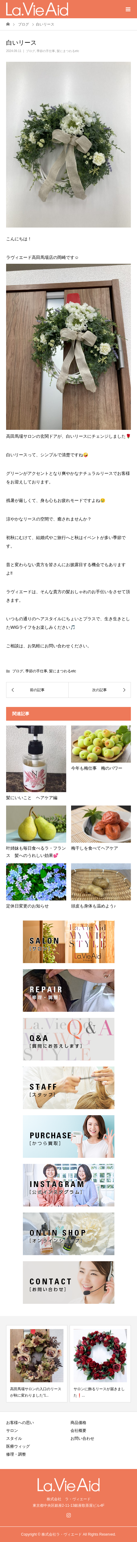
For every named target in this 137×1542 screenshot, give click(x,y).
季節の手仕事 (46, 51)
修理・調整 (16, 1454)
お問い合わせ (82, 1438)
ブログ (30, 51)
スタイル (14, 1438)
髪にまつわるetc (68, 51)
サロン (12, 1430)
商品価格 (78, 1422)
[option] (36, 1363)
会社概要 (78, 1430)
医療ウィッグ (18, 1446)
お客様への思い (20, 1422)
